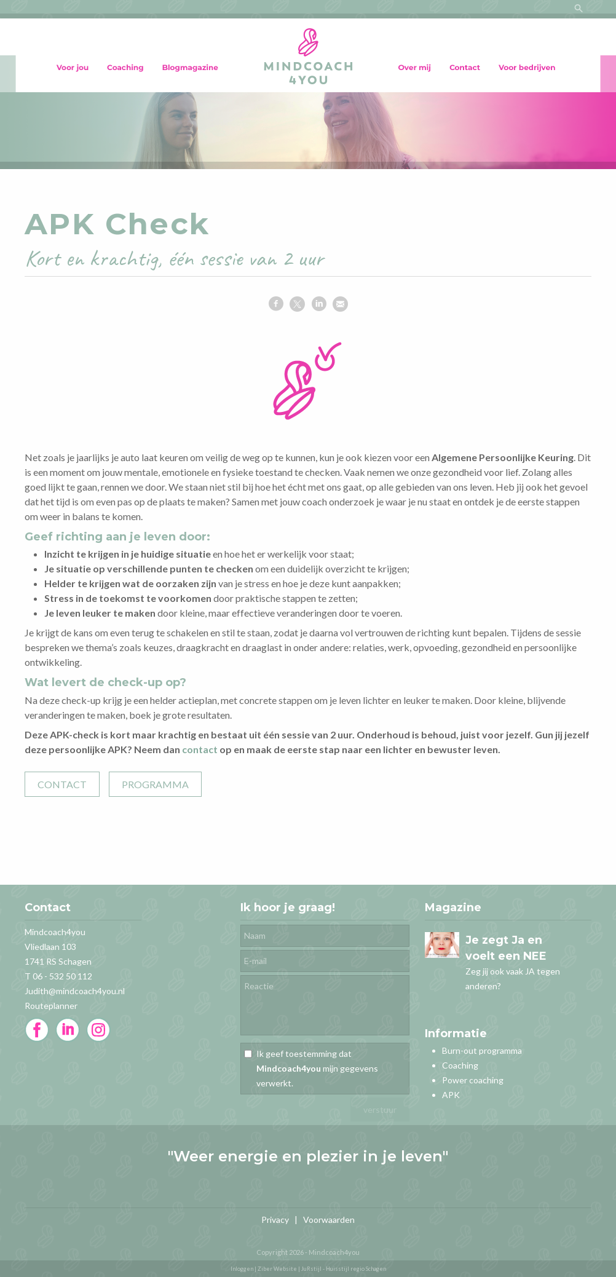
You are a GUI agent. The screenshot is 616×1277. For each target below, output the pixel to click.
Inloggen (242, 1268)
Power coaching (472, 1080)
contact (200, 749)
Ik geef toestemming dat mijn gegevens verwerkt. (317, 1068)
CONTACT (62, 784)
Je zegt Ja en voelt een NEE (506, 948)
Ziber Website (277, 1268)
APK (451, 1094)
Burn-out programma (482, 1050)
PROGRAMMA (155, 784)
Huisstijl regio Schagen (356, 1268)
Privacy (275, 1219)
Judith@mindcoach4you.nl (75, 991)
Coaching (460, 1065)
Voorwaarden (329, 1219)
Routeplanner (51, 1005)
